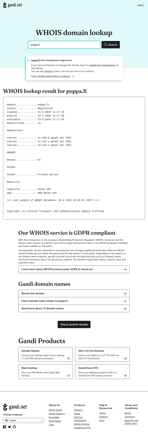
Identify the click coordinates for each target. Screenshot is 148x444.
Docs (101, 420)
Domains (78, 410)
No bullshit (54, 417)
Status (102, 413)
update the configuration (102, 65)
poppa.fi (35, 60)
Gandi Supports (57, 413)
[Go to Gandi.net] (12, 5)
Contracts (130, 416)
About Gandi (55, 410)
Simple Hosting (81, 424)
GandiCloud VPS (82, 427)
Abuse (128, 413)
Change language (12, 414)
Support (103, 416)
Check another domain (74, 324)
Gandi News (55, 421)
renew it (49, 71)
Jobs (51, 424)
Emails (77, 413)
